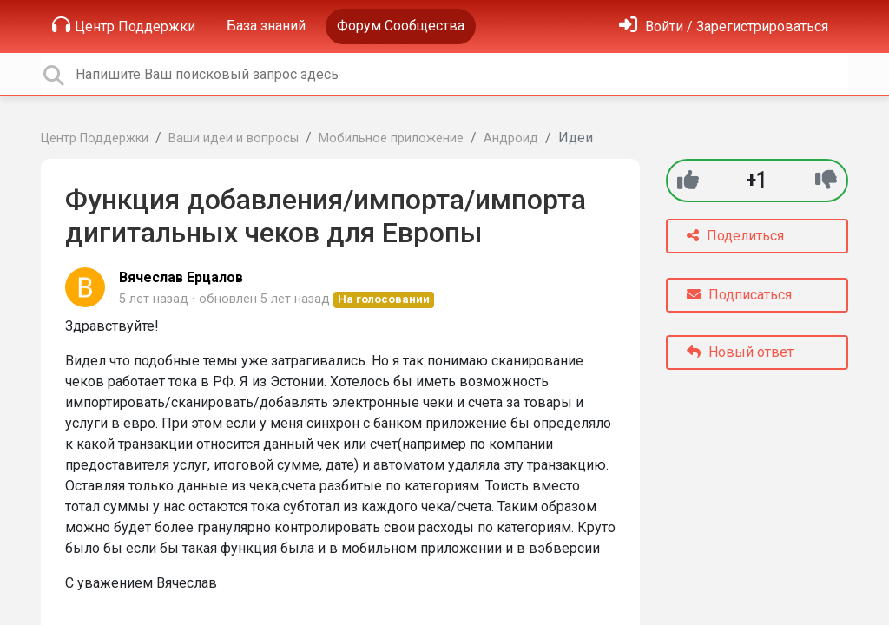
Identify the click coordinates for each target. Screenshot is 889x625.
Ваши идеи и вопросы (233, 138)
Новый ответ (740, 352)
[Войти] (723, 26)
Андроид (511, 138)
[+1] (688, 180)
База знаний (266, 25)
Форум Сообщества (400, 25)
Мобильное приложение (391, 138)
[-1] (826, 180)
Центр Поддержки (123, 25)
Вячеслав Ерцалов (181, 277)
